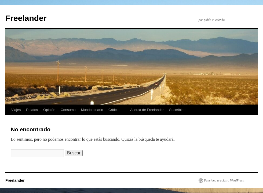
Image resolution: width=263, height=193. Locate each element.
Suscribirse (177, 110)
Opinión (49, 110)
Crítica (113, 110)
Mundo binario (92, 110)
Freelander (25, 18)
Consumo (68, 110)
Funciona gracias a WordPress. (224, 180)
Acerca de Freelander (147, 110)
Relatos (32, 110)
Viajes (16, 110)
